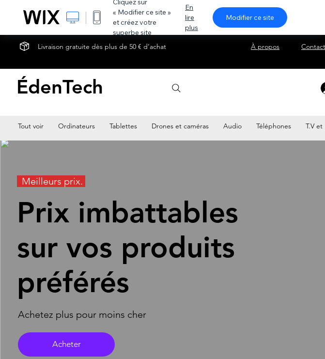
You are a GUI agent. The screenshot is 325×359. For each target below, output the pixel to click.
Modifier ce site (250, 17)
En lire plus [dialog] (191, 17)
